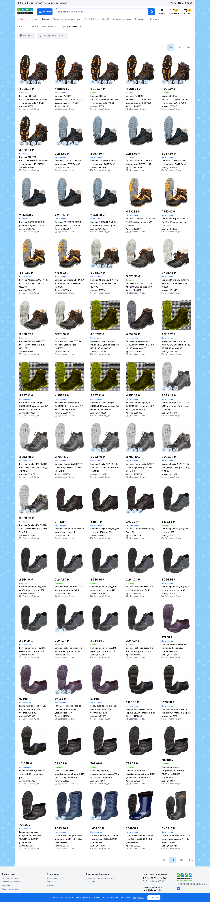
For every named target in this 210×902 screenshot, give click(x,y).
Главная (33, 19)
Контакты (154, 19)
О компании (140, 19)
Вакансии (51, 885)
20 (162, 47)
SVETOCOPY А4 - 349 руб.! (96, 19)
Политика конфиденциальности (101, 878)
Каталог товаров (10, 878)
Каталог (45, 11)
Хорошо (154, 897)
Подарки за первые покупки (66, 19)
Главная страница (10, 889)
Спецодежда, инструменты (43, 26)
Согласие (90, 882)
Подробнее (138, 897)
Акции (21, 19)
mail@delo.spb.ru (153, 890)
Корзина (6, 885)
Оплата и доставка (122, 19)
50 (170, 47)
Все (189, 47)
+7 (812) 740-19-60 (182, 3)
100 (179, 47)
